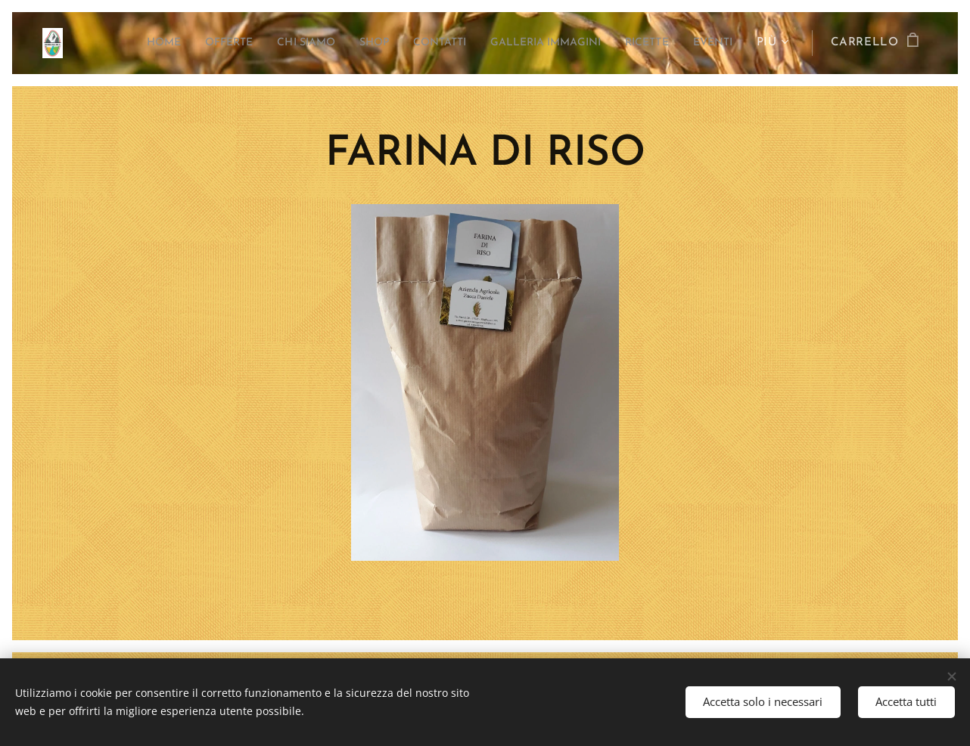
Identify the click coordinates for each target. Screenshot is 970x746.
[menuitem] (118, 43)
